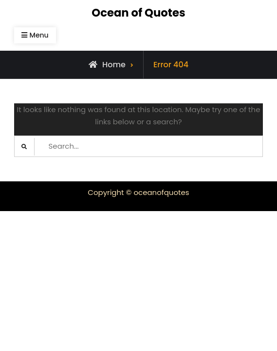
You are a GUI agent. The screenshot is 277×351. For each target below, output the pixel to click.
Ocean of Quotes (138, 12)
